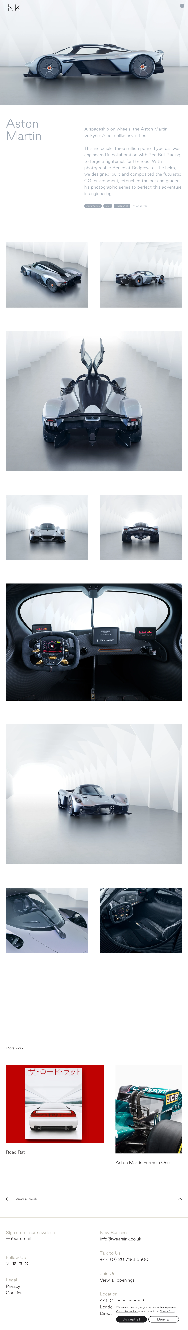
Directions (110, 1313)
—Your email (18, 1238)
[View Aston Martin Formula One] (148, 1130)
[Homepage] (13, 11)
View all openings (117, 1280)
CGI (108, 205)
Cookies (14, 1292)
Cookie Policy (167, 1311)
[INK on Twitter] (26, 1263)
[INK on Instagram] (7, 1263)
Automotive (93, 205)
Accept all (131, 1319)
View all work (140, 205)
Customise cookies (127, 1311)
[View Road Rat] (55, 1125)
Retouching (122, 205)
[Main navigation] (173, 6)
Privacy (13, 1286)
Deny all (163, 1319)
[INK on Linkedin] (20, 1263)
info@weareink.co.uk (120, 1238)
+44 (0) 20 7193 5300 (124, 1259)
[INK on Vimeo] (14, 1263)
